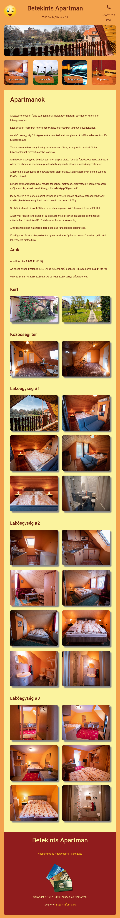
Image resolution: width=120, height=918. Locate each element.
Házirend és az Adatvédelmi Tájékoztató (60, 853)
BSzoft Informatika (66, 904)
